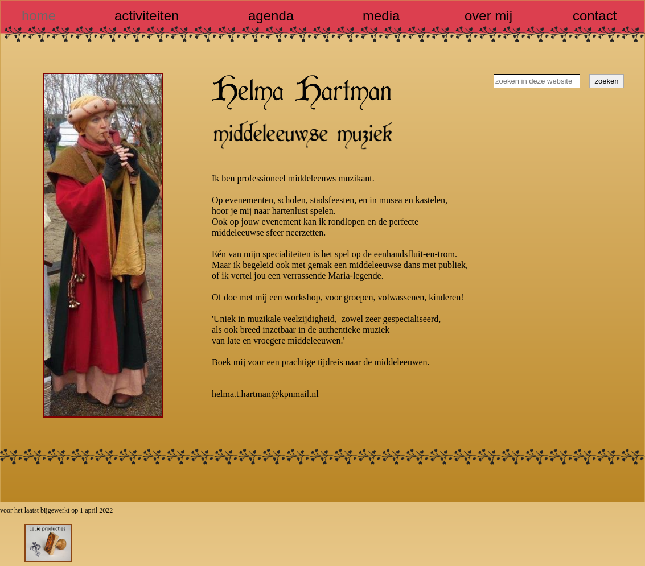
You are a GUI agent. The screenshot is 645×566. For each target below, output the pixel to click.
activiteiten (146, 15)
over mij (488, 15)
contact (595, 15)
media (381, 15)
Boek (221, 362)
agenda (271, 15)
